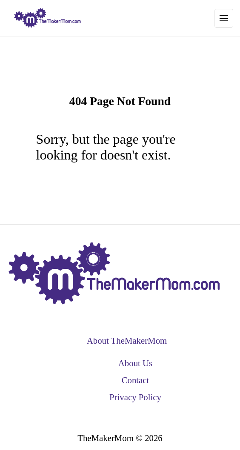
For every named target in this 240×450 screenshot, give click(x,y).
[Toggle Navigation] (223, 18)
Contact (135, 380)
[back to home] (48, 18)
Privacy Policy (135, 397)
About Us (135, 363)
